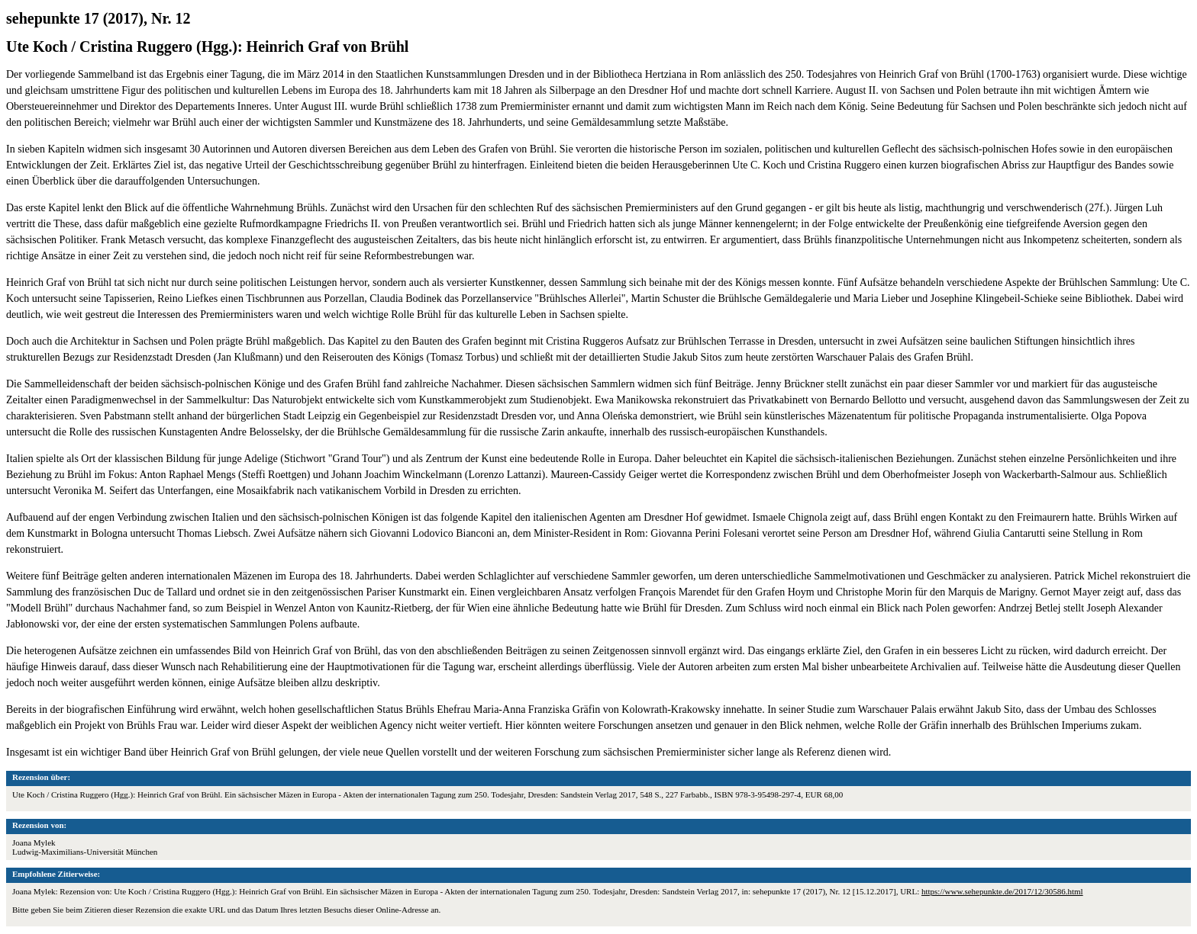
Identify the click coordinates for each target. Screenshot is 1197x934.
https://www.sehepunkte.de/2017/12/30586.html (1002, 891)
